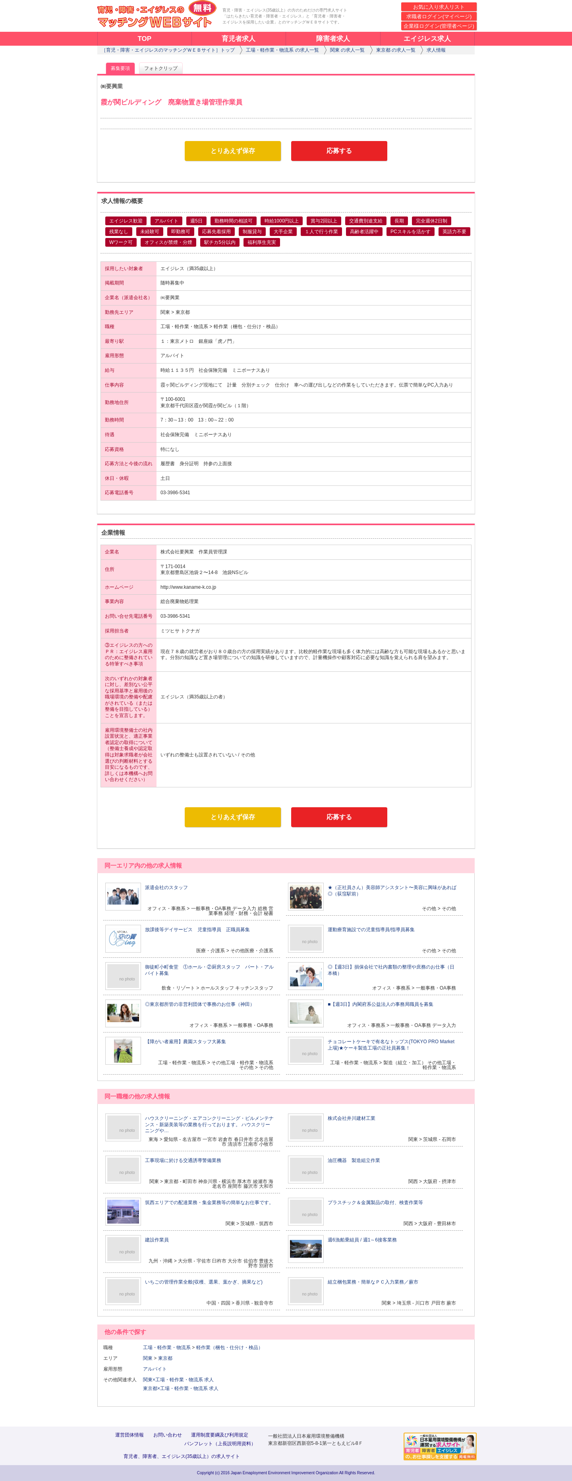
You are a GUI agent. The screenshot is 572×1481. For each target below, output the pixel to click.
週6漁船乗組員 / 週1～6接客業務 (362, 1240)
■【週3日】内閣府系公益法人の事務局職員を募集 (380, 1004)
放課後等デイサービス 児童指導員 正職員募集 (197, 929)
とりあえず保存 (233, 150)
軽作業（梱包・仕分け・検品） (229, 1347)
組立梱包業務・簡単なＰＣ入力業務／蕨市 (373, 1282)
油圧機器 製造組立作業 (354, 1160)
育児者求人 (238, 39)
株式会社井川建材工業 (351, 1118)
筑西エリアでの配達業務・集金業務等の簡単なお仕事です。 (209, 1202)
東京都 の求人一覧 (395, 50)
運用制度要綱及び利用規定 (219, 1435)
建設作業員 (157, 1240)
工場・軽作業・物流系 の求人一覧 (282, 50)
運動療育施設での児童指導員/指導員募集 (371, 929)
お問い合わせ (167, 1435)
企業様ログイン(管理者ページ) (439, 26)
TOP (144, 39)
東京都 (165, 1358)
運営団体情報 (129, 1435)
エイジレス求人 (427, 39)
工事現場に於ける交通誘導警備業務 (183, 1160)
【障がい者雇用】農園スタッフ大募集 (185, 1041)
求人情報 (436, 50)
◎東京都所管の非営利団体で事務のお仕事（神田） (200, 1004)
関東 (148, 1358)
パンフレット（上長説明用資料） (220, 1443)
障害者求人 (333, 39)
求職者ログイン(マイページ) (439, 16)
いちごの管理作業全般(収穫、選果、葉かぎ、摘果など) (204, 1282)
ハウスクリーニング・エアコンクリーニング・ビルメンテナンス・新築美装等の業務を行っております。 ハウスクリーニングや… (209, 1124)
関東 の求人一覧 (347, 50)
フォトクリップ (161, 68)
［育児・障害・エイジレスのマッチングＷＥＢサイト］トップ (168, 50)
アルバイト (157, 1369)
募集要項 (120, 68)
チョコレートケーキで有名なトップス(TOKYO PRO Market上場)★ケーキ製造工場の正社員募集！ (391, 1045)
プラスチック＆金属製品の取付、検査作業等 (375, 1202)
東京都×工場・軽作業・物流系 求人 (180, 1388)
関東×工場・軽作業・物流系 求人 (178, 1379)
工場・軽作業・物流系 (167, 1347)
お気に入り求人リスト (439, 7)
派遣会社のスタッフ (166, 887)
